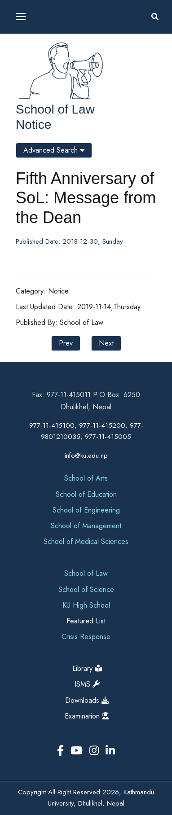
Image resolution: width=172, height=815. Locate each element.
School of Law (55, 109)
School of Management (86, 526)
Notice (33, 124)
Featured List (86, 621)
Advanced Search (53, 150)
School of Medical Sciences (86, 541)
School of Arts (86, 478)
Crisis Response (86, 636)
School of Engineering (86, 510)
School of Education (86, 494)
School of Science (86, 589)
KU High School (86, 605)
